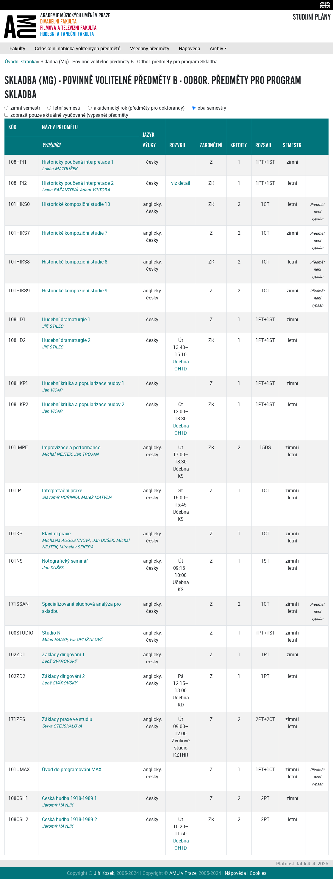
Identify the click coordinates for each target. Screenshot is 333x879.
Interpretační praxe (62, 490)
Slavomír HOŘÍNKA (60, 497)
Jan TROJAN (86, 454)
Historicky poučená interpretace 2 (78, 183)
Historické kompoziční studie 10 (76, 204)
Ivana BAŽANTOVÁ (60, 189)
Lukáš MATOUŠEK (59, 168)
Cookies (258, 873)
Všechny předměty (149, 48)
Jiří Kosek (104, 873)
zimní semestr (25, 108)
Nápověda (189, 48)
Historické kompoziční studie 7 (74, 233)
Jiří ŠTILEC (52, 326)
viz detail (180, 183)
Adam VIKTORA (95, 189)
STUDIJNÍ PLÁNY (312, 17)
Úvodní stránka (21, 61)
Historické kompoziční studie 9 (74, 290)
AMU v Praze (182, 873)
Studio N (51, 632)
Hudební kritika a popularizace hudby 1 (83, 383)
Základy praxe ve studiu (67, 719)
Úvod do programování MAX (71, 769)
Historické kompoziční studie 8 (74, 261)
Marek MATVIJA (96, 497)
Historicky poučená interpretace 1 (78, 162)
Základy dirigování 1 (63, 654)
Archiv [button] (216, 48)
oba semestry (212, 108)
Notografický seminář (65, 561)
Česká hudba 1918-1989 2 (69, 819)
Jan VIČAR (52, 390)
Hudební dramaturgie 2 (66, 340)
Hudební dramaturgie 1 (66, 319)
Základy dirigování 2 (63, 676)
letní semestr (67, 108)
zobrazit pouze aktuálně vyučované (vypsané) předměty (69, 115)
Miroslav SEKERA (76, 547)
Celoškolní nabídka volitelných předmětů (78, 48)
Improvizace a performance (71, 447)
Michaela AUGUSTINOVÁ (66, 540)
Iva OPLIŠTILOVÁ (86, 639)
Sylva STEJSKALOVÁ (62, 726)
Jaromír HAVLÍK (57, 805)
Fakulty (17, 48)
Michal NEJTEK (57, 454)
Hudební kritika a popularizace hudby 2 (83, 404)
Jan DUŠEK (103, 540)
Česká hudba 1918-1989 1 (69, 798)
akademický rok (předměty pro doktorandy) (139, 108)
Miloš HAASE (55, 639)
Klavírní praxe (56, 533)
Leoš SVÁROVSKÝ (59, 661)
